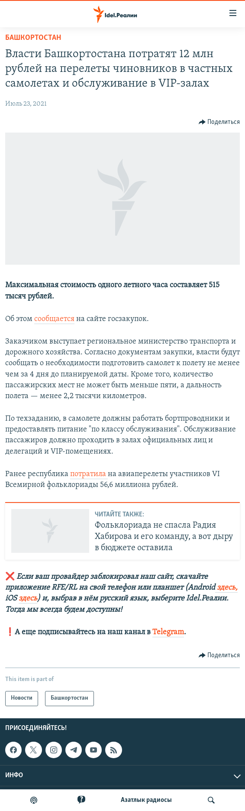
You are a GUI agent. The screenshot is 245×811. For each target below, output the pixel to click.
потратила (89, 474)
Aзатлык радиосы (146, 800)
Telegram (168, 632)
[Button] (219, 122)
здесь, (226, 588)
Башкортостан (33, 38)
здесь (28, 598)
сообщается (54, 319)
